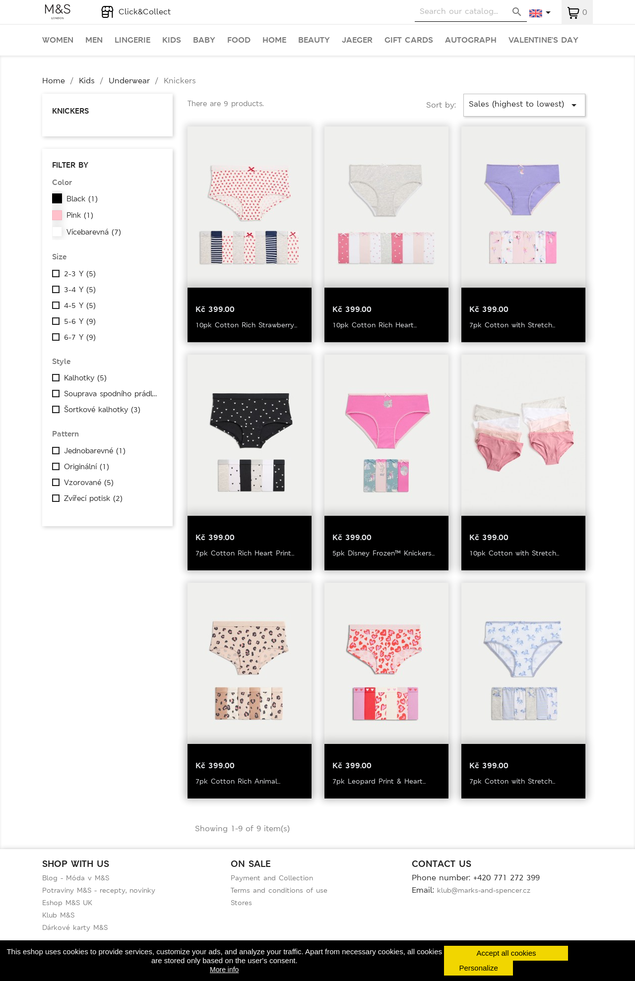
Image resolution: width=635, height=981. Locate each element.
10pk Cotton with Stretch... (514, 553)
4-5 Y (80, 305)
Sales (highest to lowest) (524, 105)
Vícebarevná (93, 232)
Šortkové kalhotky (102, 410)
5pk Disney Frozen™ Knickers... (383, 553)
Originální (86, 467)
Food (239, 40)
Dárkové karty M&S (75, 927)
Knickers (70, 111)
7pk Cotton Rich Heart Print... (244, 553)
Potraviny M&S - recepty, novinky (98, 890)
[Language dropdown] (540, 13)
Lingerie (132, 40)
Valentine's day (543, 40)
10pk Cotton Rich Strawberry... (246, 324)
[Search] (471, 11)
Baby (204, 40)
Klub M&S (58, 915)
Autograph (471, 40)
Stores (241, 902)
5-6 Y (80, 321)
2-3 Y (80, 274)
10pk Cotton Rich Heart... (374, 324)
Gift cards (408, 40)
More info (224, 970)
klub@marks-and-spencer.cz (483, 890)
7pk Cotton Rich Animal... (237, 781)
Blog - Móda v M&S (75, 877)
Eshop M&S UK (67, 902)
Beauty (314, 40)
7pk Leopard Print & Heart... (379, 781)
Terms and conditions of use (279, 890)
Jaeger (357, 40)
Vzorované (89, 483)
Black (82, 199)
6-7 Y (80, 337)
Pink (79, 215)
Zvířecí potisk (93, 498)
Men (94, 40)
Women (57, 40)
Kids (171, 40)
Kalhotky (85, 378)
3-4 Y (80, 290)
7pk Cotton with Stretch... (512, 324)
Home (274, 40)
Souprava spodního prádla (112, 394)
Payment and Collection (272, 877)
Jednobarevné (95, 451)
